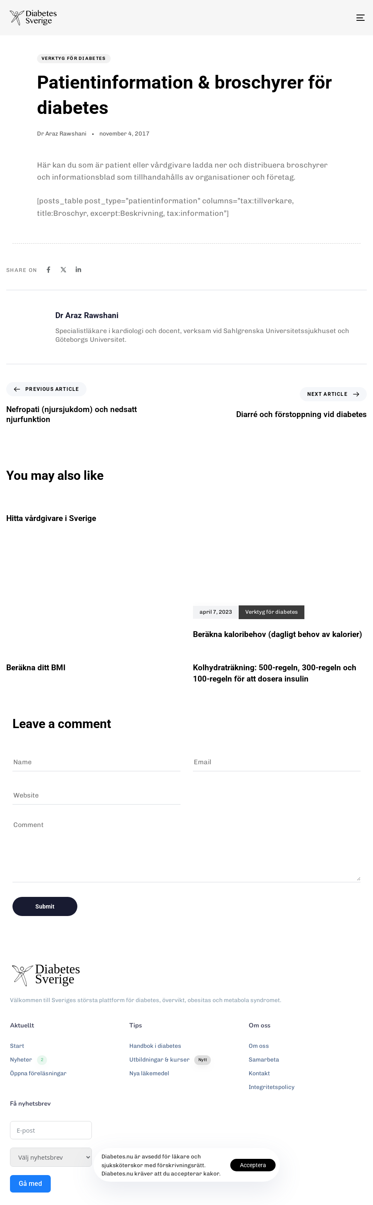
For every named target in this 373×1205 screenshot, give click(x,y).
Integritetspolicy (271, 1087)
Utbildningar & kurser (170, 1060)
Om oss (259, 1045)
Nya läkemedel (149, 1073)
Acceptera (253, 1165)
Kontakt (259, 1073)
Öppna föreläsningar (38, 1073)
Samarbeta (264, 1059)
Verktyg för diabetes (74, 58)
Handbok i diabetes (155, 1045)
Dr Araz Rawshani (61, 133)
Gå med (30, 1184)
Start (17, 1045)
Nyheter (28, 1060)
